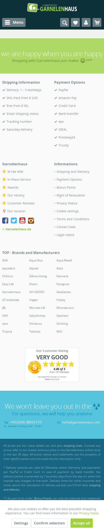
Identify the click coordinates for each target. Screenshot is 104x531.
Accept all (81, 523)
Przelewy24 (67, 137)
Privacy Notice (67, 203)
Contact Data (66, 227)
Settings (21, 523)
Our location (16, 211)
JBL (4, 308)
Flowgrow (62, 284)
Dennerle (62, 276)
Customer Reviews (21, 203)
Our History (15, 195)
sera (5, 324)
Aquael (33, 268)
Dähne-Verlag (38, 276)
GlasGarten (63, 292)
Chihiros (7, 276)
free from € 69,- (18, 106)
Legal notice (65, 235)
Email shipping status (23, 114)
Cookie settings (68, 211)
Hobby (60, 300)
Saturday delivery (19, 129)
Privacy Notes (89, 513)
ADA (5, 260)
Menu (14, 22)
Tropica (7, 331)
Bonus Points (66, 187)
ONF (5, 316)
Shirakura (35, 324)
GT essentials (10, 300)
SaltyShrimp (37, 316)
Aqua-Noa (36, 260)
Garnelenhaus (11, 292)
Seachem (62, 316)
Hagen (33, 300)
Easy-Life (8, 284)
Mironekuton (65, 308)
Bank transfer (69, 114)
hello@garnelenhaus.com (81, 422)
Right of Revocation (71, 195)
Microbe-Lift (37, 308)
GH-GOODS (36, 292)
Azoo (59, 268)
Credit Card (67, 106)
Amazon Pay (67, 98)
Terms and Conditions (73, 219)
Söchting (62, 324)
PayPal (63, 90)
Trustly (64, 145)
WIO (59, 331)
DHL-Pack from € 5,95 (22, 98)
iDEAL (63, 129)
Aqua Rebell (64, 260)
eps (61, 121)
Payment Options (69, 179)
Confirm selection (49, 523)
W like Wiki (15, 171)
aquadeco (8, 268)
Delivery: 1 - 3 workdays (24, 90)
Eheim (33, 284)
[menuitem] (14, 22)
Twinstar (35, 331)
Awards (13, 187)
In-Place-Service (19, 179)
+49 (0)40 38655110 (25, 422)
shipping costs (73, 446)
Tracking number (19, 121)
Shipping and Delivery (73, 171)
